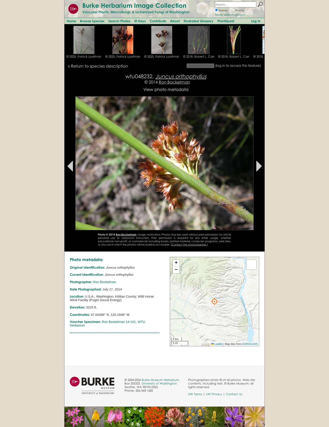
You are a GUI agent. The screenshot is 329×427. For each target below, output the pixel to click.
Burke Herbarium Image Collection (134, 5)
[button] (214, 301)
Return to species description (99, 65)
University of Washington (159, 383)
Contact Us (234, 394)
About (175, 21)
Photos (239, 10)
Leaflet (217, 344)
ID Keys (140, 21)
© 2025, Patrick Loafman (83, 56)
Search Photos (119, 21)
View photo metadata (166, 89)
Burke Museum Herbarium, (161, 380)
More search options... (231, 14)
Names (223, 10)
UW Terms (195, 394)
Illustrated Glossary (198, 21)
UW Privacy (214, 394)
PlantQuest (225, 21)
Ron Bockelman (174, 82)
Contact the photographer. (189, 244)
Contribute (158, 21)
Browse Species (92, 21)
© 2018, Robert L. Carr (198, 56)
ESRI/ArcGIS (250, 344)
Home (71, 21)
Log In (256, 21)
